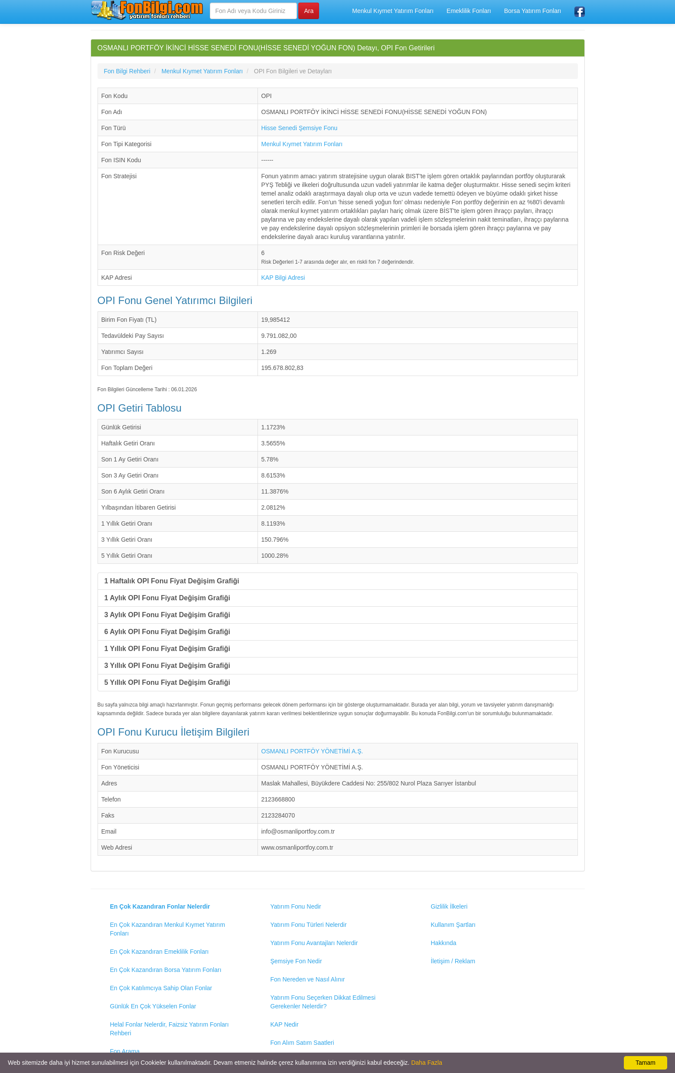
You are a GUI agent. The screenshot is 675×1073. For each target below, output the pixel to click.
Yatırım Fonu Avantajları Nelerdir (314, 942)
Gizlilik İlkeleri (449, 906)
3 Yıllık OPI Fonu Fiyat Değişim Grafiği (167, 665)
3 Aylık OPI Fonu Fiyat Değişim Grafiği (167, 614)
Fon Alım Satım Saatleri (302, 1042)
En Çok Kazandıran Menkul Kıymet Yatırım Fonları (167, 929)
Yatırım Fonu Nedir (296, 906)
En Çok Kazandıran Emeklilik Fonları (159, 951)
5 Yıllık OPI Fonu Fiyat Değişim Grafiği (167, 682)
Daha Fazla (426, 1062)
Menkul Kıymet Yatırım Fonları (393, 10)
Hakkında (444, 942)
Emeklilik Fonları (469, 10)
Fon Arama (125, 1051)
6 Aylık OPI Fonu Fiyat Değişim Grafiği (167, 631)
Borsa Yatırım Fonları (532, 10)
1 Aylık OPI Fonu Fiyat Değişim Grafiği (167, 598)
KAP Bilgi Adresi (283, 277)
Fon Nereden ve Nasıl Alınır (308, 979)
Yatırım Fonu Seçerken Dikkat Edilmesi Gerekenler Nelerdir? (323, 1002)
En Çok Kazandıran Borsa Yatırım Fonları (166, 969)
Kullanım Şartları (453, 924)
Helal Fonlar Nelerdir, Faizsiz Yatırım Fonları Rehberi (169, 1029)
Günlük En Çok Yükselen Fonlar (153, 1006)
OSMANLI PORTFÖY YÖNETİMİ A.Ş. (312, 751)
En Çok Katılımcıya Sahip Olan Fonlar (161, 988)
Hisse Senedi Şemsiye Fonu (299, 127)
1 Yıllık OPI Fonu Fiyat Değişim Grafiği (167, 648)
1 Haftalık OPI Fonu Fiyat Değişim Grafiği (171, 581)
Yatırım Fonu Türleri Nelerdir (309, 924)
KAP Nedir (285, 1024)
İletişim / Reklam (453, 961)
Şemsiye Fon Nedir (296, 961)
